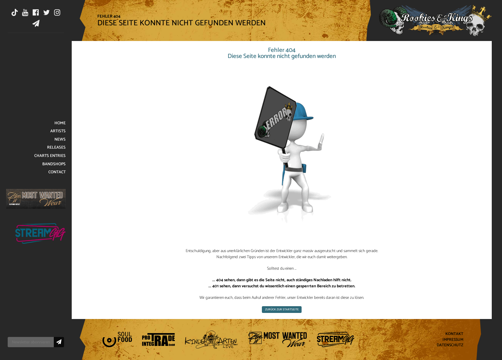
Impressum (452, 339)
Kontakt (454, 334)
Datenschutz (450, 345)
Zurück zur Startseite (282, 309)
